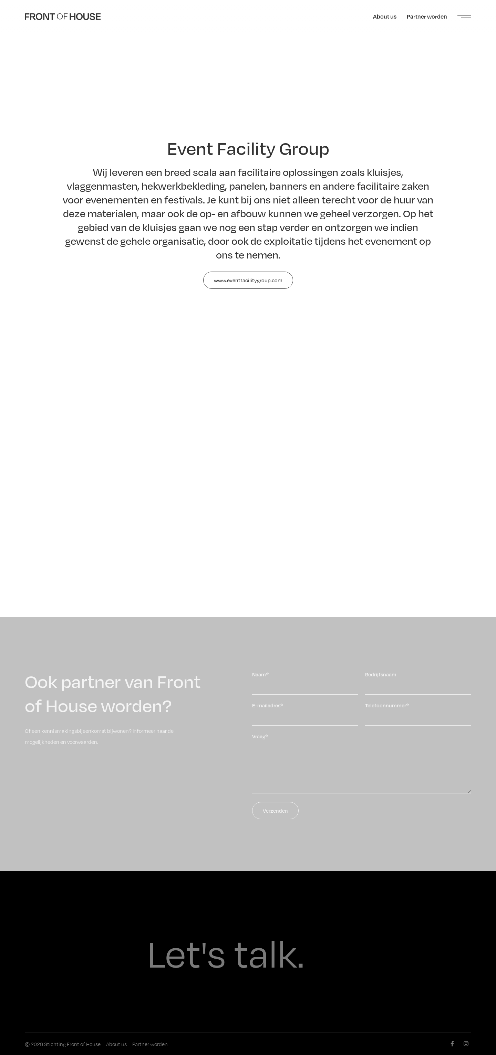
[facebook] (452, 1043)
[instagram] (466, 1043)
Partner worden (427, 16)
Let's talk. (225, 952)
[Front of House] (63, 16)
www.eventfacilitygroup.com (248, 280)
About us (384, 16)
